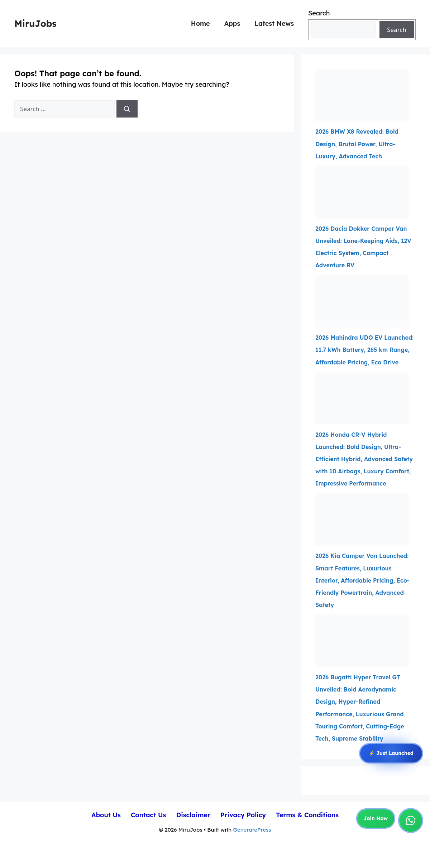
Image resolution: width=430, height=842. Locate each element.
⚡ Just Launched (391, 754)
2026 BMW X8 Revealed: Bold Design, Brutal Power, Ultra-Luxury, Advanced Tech (356, 143)
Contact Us (148, 815)
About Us (106, 815)
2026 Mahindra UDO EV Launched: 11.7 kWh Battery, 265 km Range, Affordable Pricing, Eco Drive (364, 349)
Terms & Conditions (307, 815)
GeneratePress (252, 829)
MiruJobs (35, 23)
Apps (232, 23)
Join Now (376, 818)
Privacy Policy (243, 815)
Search (319, 13)
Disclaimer (193, 815)
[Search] (127, 109)
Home (200, 23)
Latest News (274, 23)
